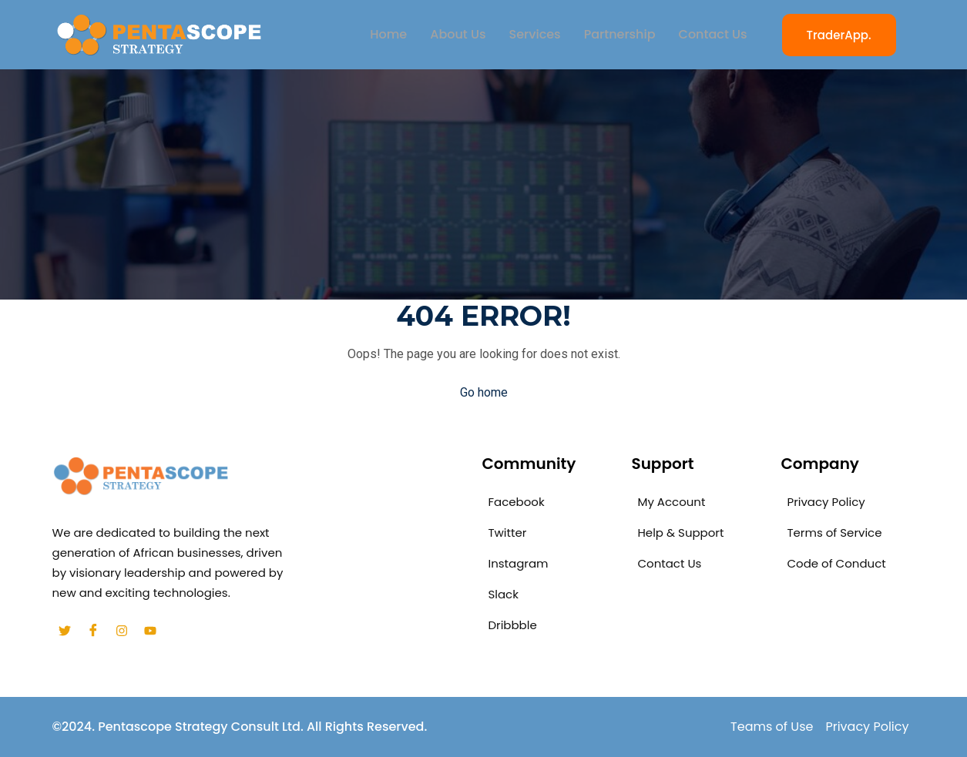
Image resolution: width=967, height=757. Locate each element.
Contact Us (713, 34)
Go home (484, 392)
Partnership (620, 34)
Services (535, 34)
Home (388, 34)
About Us (457, 34)
